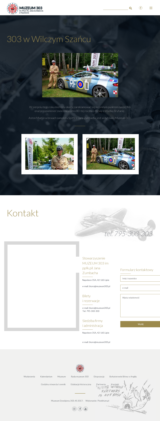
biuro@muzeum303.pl (99, 286)
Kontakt (115, 384)
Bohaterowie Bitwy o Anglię (123, 376)
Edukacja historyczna (81, 384)
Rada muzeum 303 (80, 376)
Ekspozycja (99, 376)
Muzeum (62, 376)
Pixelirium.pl (103, 400)
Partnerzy (101, 384)
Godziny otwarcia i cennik (53, 384)
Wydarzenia (29, 376)
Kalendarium (46, 376)
